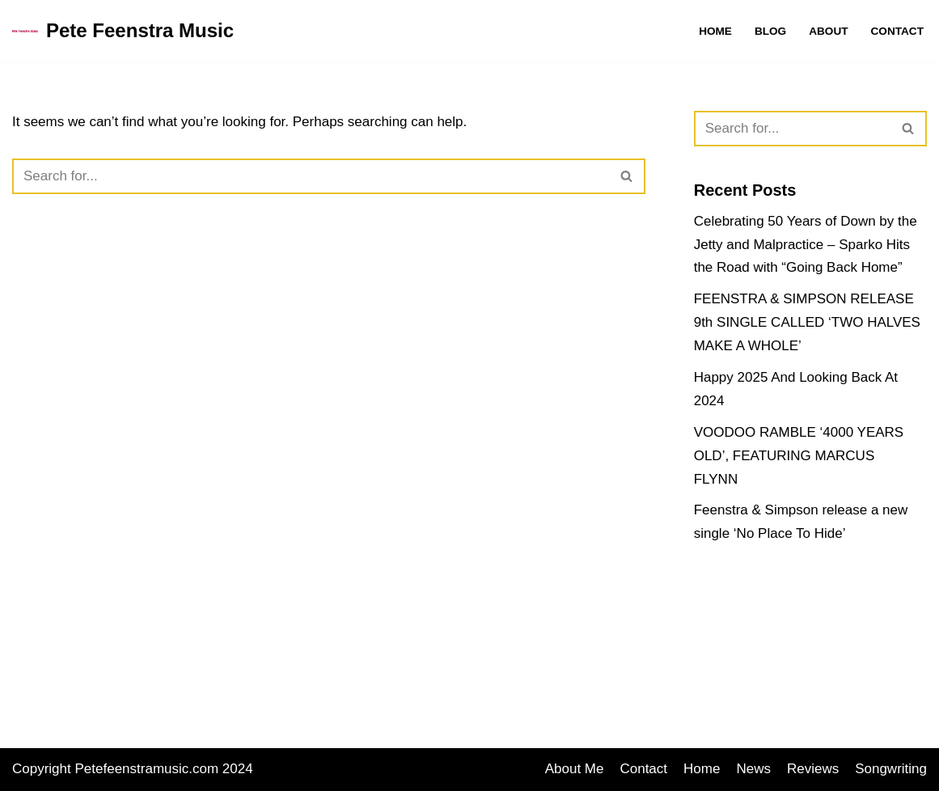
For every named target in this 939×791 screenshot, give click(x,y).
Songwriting (891, 768)
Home (715, 31)
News (753, 768)
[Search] (310, 176)
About (828, 31)
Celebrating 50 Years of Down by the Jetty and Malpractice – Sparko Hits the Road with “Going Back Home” (805, 245)
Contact (897, 31)
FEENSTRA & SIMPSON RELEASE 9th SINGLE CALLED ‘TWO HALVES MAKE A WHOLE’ (807, 322)
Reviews (813, 768)
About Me (574, 768)
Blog (770, 31)
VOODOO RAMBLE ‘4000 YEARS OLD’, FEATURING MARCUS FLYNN (799, 456)
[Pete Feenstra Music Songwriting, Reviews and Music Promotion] (123, 31)
